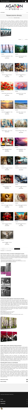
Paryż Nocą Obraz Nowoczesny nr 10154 (7, 75)
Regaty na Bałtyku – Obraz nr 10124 (7, 130)
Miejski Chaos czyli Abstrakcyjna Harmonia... (7, 149)
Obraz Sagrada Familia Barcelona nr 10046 (21, 224)
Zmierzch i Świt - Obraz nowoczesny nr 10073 (7, 168)
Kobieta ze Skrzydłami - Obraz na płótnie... (7, 242)
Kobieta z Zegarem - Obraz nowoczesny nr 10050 (21, 205)
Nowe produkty (3, 381)
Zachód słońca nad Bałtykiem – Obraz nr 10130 (7, 112)
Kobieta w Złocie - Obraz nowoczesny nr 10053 (7, 205)
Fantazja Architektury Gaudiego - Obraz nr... (21, 131)
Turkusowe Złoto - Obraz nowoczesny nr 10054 (21, 187)
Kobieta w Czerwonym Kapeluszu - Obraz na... (7, 224)
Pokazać (20, 39)
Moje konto (2, 401)
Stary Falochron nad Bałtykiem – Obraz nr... (7, 56)
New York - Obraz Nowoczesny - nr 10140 (21, 75)
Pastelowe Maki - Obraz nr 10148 (21, 93)
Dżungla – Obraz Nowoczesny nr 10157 (21, 56)
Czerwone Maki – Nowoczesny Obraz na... (7, 93)
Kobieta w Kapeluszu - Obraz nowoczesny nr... (7, 187)
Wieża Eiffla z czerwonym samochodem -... (21, 168)
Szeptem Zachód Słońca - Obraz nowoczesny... (21, 149)
